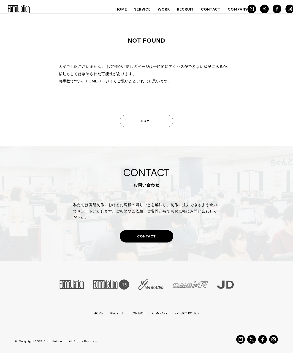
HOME (119, 9)
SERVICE (140, 9)
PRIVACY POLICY (189, 317)
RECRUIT (181, 9)
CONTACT (205, 9)
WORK (160, 9)
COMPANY (231, 9)
